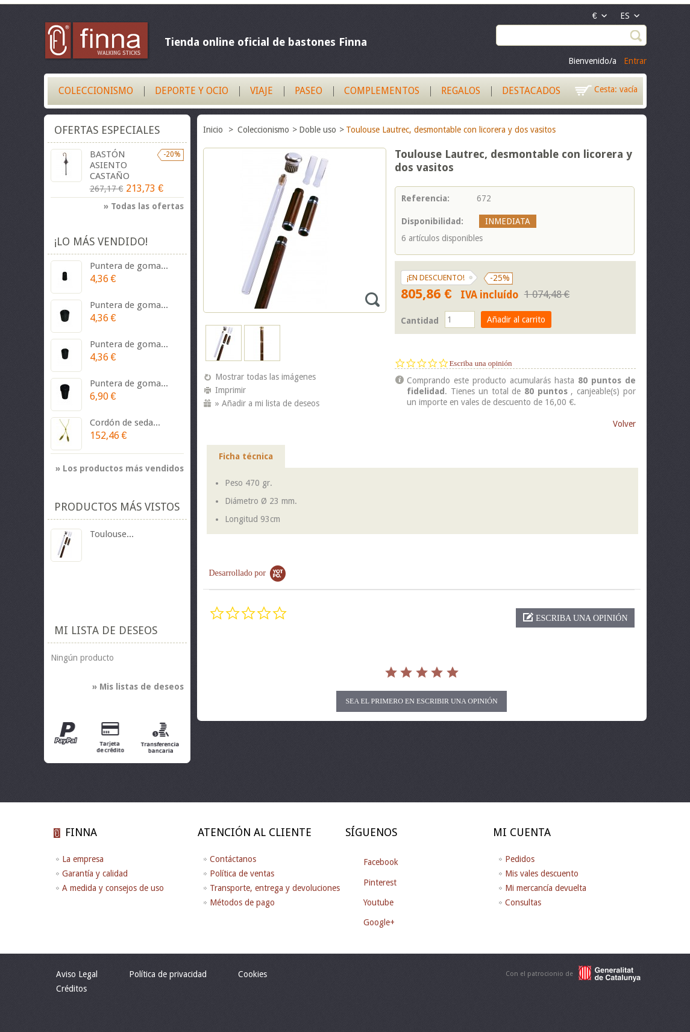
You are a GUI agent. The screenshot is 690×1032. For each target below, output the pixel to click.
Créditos (71, 988)
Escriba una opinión (480, 363)
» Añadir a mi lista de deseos (267, 403)
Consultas (523, 902)
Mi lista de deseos (105, 630)
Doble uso (317, 129)
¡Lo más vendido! (101, 241)
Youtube (378, 902)
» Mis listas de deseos (138, 686)
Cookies (252, 974)
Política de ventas (242, 873)
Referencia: (425, 198)
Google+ (379, 922)
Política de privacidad (168, 974)
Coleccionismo (95, 90)
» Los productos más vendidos (119, 468)
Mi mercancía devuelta (545, 888)
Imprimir (230, 390)
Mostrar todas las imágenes (265, 377)
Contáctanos (233, 859)
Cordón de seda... (125, 422)
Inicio (214, 129)
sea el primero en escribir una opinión (421, 701)
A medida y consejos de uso (113, 888)
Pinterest (380, 882)
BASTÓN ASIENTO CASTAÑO (110, 165)
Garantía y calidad (95, 873)
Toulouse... (112, 534)
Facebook (380, 862)
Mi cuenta (522, 832)
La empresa (83, 859)
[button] (575, 618)
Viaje (261, 90)
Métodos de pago (242, 902)
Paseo (308, 90)
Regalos (460, 90)
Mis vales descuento (542, 873)
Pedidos (520, 859)
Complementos (381, 90)
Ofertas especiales (107, 130)
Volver (624, 424)
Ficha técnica (246, 456)
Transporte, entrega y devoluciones (275, 888)
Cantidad (420, 321)
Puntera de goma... (129, 265)
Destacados (531, 90)
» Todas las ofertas (144, 206)
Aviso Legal (77, 974)
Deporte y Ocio (191, 90)
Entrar (635, 61)
